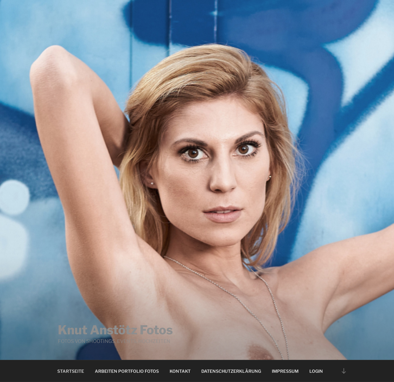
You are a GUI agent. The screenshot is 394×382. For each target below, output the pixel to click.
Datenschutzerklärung (231, 371)
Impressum (285, 371)
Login (316, 371)
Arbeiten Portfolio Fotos (127, 371)
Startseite (70, 371)
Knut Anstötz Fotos (115, 329)
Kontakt (180, 371)
